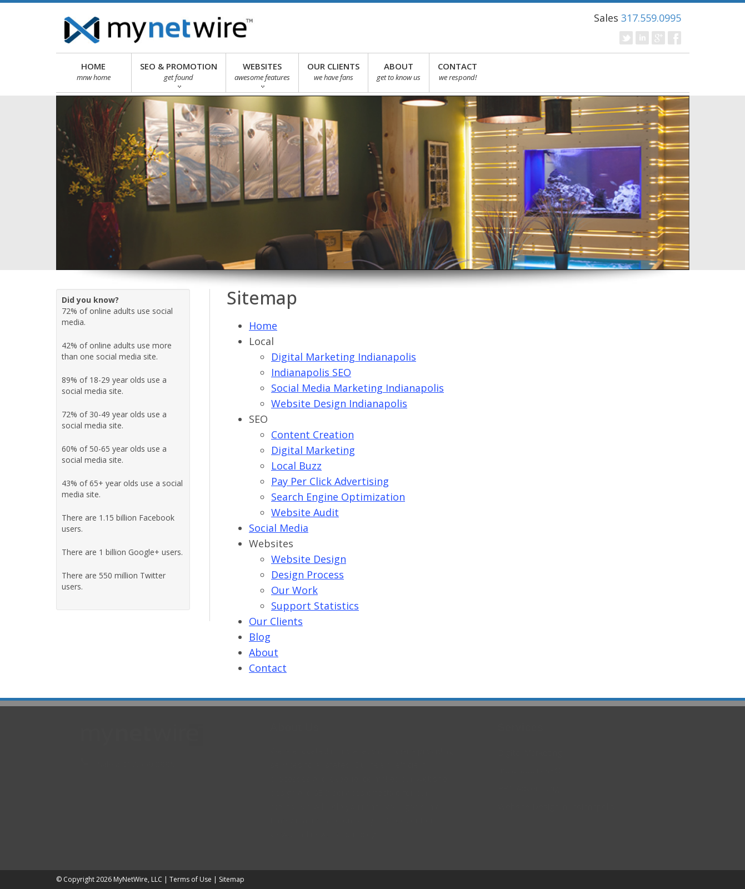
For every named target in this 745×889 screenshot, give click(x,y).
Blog (260, 636)
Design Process (307, 574)
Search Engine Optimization (338, 496)
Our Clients (276, 621)
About (263, 652)
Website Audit (305, 512)
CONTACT (457, 72)
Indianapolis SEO (311, 372)
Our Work (294, 590)
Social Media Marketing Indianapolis (357, 387)
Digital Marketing (313, 450)
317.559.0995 (651, 17)
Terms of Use (190, 879)
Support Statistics (315, 605)
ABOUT (399, 72)
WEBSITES (262, 74)
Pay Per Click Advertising (330, 481)
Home (263, 325)
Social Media (278, 528)
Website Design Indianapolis (339, 403)
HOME (93, 72)
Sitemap (231, 879)
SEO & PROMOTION (178, 74)
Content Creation (312, 434)
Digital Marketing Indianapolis (343, 356)
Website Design (308, 559)
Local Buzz (296, 465)
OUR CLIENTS (333, 72)
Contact (268, 668)
